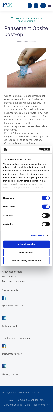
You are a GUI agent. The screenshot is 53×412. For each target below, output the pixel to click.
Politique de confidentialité (30, 399)
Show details (37, 235)
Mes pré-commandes (12, 281)
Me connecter (8, 276)
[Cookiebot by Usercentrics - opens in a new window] (38, 149)
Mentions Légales (12, 404)
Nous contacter (41, 404)
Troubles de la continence (15, 338)
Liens (27, 404)
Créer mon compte (11, 271)
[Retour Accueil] (7, 5)
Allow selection (26, 252)
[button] (30, 5)
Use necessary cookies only (26, 260)
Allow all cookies (26, 244)
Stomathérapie (9, 290)
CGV (11, 399)
